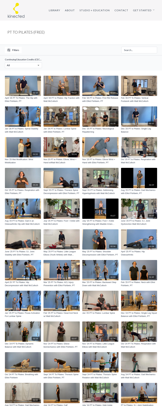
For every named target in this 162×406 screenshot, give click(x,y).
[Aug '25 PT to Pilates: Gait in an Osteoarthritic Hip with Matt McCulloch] (23, 222)
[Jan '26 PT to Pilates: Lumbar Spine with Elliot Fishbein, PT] (62, 130)
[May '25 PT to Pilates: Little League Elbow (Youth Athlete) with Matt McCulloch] (62, 253)
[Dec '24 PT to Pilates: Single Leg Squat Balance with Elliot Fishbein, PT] (139, 314)
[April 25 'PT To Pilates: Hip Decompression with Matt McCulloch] (23, 284)
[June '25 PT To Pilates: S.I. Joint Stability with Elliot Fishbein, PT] (23, 253)
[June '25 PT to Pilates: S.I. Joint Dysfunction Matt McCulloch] (139, 222)
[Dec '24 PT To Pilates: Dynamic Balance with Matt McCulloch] (23, 345)
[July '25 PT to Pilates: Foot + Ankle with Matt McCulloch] (62, 222)
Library (54, 10)
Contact (121, 10)
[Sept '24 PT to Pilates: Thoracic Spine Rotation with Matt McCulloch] (100, 376)
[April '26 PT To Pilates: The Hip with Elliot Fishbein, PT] (23, 99)
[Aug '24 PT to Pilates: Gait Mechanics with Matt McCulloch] (139, 376)
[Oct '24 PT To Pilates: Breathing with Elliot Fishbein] (23, 376)
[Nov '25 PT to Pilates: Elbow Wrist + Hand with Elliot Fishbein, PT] (100, 161)
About (70, 10)
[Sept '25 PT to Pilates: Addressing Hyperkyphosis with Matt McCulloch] (100, 192)
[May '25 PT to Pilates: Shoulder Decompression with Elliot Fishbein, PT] (100, 253)
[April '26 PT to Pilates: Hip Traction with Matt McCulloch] (62, 99)
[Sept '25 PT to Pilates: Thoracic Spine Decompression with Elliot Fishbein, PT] (62, 192)
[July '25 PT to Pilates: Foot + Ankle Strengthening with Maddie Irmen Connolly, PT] (100, 222)
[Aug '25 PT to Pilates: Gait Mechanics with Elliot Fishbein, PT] (139, 192)
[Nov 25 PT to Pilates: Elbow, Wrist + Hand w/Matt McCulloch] (62, 161)
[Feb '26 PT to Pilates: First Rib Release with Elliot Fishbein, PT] (100, 99)
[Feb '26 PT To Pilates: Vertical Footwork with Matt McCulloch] (139, 99)
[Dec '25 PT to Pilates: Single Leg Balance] (139, 130)
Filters (13, 49)
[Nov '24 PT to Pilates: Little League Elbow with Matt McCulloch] (100, 345)
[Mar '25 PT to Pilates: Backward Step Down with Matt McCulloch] (100, 284)
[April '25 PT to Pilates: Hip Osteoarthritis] (139, 253)
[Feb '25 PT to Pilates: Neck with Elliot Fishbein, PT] (139, 284)
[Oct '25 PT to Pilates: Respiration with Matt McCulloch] (139, 161)
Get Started (144, 10)
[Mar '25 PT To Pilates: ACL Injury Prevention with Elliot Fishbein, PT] (62, 284)
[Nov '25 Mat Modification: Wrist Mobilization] (23, 161)
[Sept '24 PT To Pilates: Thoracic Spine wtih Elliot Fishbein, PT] (62, 376)
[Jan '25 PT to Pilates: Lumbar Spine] (100, 313)
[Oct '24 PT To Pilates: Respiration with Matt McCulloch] (139, 345)
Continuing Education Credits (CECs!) (23, 59)
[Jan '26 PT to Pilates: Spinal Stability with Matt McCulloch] (23, 130)
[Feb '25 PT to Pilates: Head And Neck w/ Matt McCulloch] (62, 314)
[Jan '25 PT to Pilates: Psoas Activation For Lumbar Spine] (23, 314)
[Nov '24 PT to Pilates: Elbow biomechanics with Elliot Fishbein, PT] (62, 345)
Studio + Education (95, 10)
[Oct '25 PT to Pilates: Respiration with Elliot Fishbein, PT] (23, 192)
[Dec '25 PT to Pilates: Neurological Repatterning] (100, 130)
